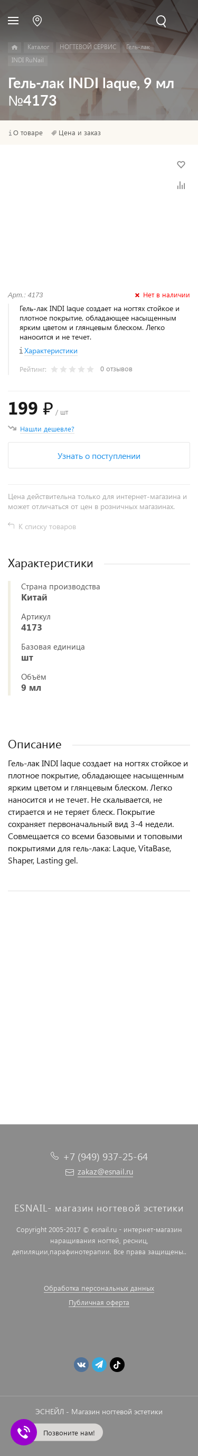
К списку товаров (47, 526)
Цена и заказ (80, 132)
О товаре (28, 132)
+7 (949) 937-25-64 (105, 1156)
